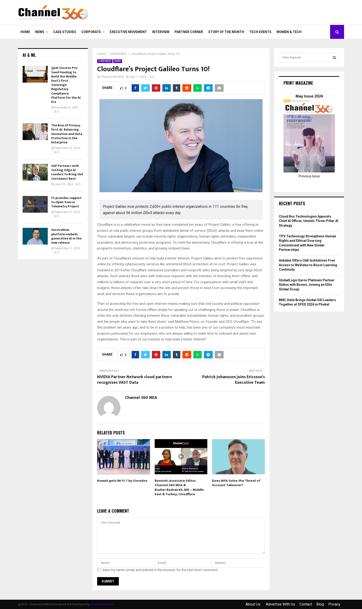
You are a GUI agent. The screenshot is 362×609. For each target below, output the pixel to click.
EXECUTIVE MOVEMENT (128, 32)
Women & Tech (289, 32)
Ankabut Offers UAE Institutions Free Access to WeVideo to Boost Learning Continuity (308, 265)
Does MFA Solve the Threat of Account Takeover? (236, 483)
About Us (253, 604)
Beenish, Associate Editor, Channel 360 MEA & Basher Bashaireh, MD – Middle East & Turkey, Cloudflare (179, 487)
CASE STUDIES (64, 32)
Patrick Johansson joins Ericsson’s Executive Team (233, 379)
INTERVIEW (160, 32)
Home (25, 32)
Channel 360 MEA (112, 76)
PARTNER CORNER (188, 32)
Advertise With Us (280, 604)
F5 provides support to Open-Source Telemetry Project (66, 202)
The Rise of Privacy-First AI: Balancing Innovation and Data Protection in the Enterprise (66, 134)
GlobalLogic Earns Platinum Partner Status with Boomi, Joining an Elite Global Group (307, 284)
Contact (306, 604)
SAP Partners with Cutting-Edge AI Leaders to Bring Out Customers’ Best (67, 172)
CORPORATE (91, 32)
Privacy (334, 604)
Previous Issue (309, 176)
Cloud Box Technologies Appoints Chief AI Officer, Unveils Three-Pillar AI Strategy (308, 221)
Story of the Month (226, 32)
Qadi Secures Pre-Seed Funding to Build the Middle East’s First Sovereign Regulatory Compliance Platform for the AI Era (66, 84)
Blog (320, 604)
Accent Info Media (101, 604)
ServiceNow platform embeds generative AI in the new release (66, 236)
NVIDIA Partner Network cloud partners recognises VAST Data (134, 379)
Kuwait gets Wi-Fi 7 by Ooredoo (122, 481)
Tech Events (260, 32)
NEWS (39, 32)
